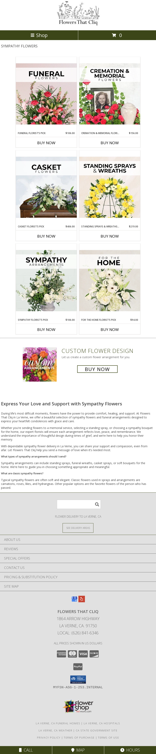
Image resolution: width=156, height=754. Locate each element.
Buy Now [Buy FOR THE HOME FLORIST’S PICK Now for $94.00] (110, 329)
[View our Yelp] (81, 601)
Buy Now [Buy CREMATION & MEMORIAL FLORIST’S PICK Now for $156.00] (110, 142)
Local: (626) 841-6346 (78, 633)
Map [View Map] (78, 750)
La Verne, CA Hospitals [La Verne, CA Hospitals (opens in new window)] (102, 723)
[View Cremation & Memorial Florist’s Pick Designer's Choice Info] (109, 94)
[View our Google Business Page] (74, 601)
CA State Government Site (96, 730)
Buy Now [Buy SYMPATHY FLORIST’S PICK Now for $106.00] (46, 329)
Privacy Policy (48, 737)
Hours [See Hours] (130, 750)
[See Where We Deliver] (78, 528)
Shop (39, 35)
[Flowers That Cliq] (78, 24)
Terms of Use (108, 737)
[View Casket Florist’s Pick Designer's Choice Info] (46, 188)
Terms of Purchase (79, 737)
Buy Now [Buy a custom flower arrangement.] (97, 369)
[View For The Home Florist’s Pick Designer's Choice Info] (109, 281)
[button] (78, 679)
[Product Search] (79, 504)
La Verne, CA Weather (55, 730)
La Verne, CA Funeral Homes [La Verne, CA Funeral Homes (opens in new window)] (58, 723)
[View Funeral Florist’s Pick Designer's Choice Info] (46, 94)
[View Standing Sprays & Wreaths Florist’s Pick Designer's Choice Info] (109, 188)
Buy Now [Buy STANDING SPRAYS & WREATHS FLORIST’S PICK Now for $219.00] (110, 236)
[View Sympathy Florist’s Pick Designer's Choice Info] (46, 281)
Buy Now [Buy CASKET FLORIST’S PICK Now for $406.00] (46, 236)
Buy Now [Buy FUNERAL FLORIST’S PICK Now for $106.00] (46, 142)
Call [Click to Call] (26, 750)
